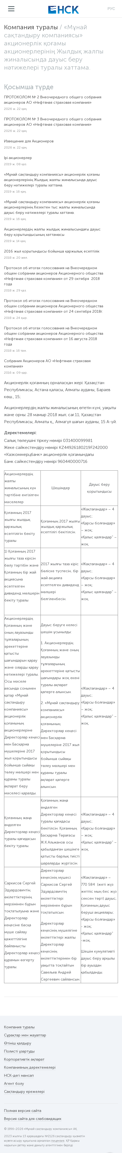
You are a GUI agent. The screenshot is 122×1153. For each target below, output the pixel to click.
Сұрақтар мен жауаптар (25, 1035)
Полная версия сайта (22, 1110)
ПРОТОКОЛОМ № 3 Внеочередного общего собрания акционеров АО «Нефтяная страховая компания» (52, 122)
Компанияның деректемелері (30, 1067)
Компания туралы (31, 27)
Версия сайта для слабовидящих (32, 1118)
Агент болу (14, 1083)
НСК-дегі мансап (19, 1075)
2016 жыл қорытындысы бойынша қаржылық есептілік (51, 251)
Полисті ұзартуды (19, 1051)
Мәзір (11, 9)
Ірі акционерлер (18, 158)
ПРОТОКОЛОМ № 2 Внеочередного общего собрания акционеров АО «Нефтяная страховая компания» (52, 100)
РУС (111, 8)
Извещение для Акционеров (29, 141)
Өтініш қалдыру (17, 1043)
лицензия (57, 1141)
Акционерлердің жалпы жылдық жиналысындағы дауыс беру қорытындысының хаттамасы (52, 232)
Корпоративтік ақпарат (24, 1059)
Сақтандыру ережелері (24, 1091)
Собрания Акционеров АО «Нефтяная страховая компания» (47, 364)
